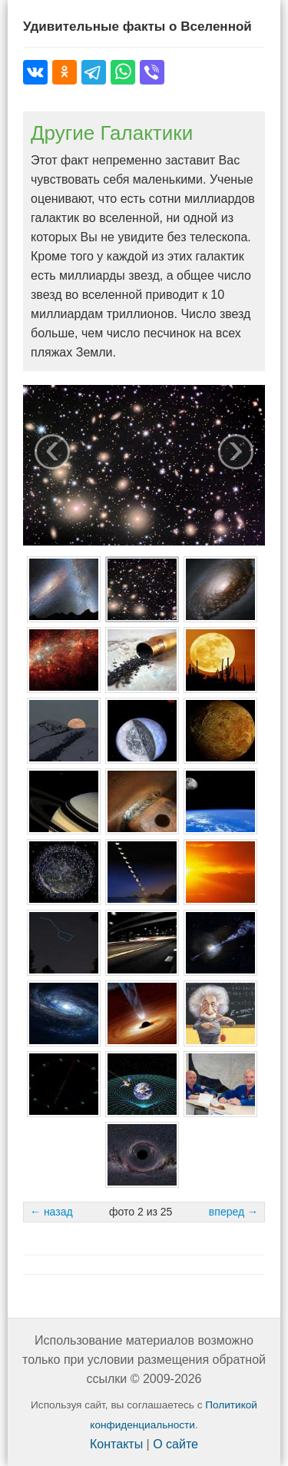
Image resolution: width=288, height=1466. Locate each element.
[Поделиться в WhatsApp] (123, 72)
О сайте (175, 1444)
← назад (51, 1212)
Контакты (116, 1444)
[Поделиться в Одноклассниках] (64, 72)
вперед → (233, 1212)
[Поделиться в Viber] (152, 72)
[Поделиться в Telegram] (93, 72)
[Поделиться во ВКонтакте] (35, 72)
